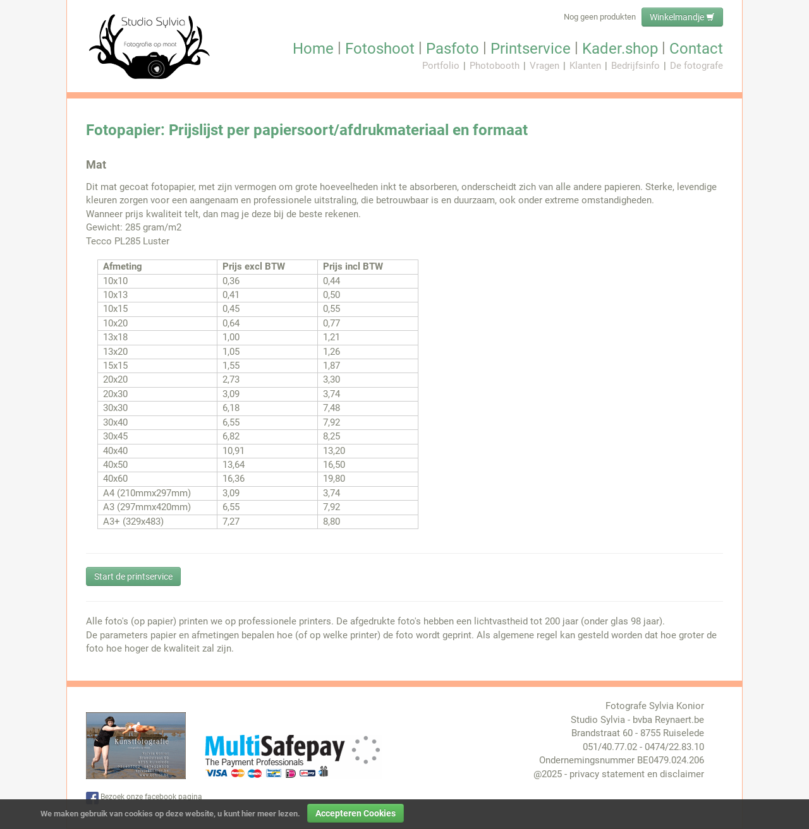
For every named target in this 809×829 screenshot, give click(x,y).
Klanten (585, 65)
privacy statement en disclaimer (636, 774)
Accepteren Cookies (355, 813)
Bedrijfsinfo (635, 65)
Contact (696, 48)
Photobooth (495, 65)
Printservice (530, 48)
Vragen (544, 65)
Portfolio (440, 65)
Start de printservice (133, 576)
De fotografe (696, 65)
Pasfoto (452, 48)
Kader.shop (620, 48)
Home (313, 48)
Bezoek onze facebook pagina (144, 798)
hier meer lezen (269, 813)
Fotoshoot (380, 48)
